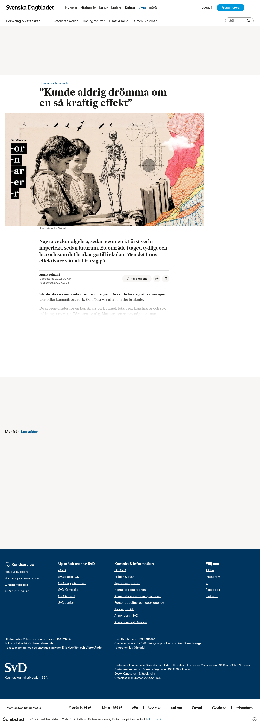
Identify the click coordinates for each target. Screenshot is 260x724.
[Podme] (176, 708)
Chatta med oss (16, 584)
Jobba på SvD (124, 609)
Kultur (103, 8)
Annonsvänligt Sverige (130, 622)
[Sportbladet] (111, 708)
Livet (142, 8)
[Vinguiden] (245, 708)
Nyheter (71, 8)
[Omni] (197, 708)
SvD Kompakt (68, 589)
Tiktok (210, 570)
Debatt (130, 8)
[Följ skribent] (137, 278)
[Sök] (248, 20)
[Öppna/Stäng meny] (251, 7)
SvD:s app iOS (68, 576)
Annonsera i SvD (126, 615)
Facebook (213, 589)
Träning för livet (93, 21)
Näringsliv (88, 8)
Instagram (213, 576)
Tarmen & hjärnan (144, 21)
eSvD (153, 8)
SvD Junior (66, 602)
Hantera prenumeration (22, 578)
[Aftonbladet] (80, 708)
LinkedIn (212, 596)
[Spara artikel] (165, 278)
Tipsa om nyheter (127, 583)
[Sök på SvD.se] (238, 20)
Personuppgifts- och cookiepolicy (139, 602)
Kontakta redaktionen (130, 589)
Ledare (116, 8)
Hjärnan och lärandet (54, 83)
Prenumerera (230, 7)
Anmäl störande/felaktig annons (137, 596)
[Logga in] (207, 7)
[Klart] (135, 708)
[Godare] (219, 708)
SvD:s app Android (72, 583)
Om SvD (120, 570)
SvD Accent (66, 596)
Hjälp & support (16, 571)
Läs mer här (155, 719)
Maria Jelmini (49, 274)
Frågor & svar (124, 576)
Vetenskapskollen (66, 21)
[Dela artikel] (156, 278)
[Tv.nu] (154, 708)
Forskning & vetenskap (23, 21)
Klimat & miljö (118, 21)
